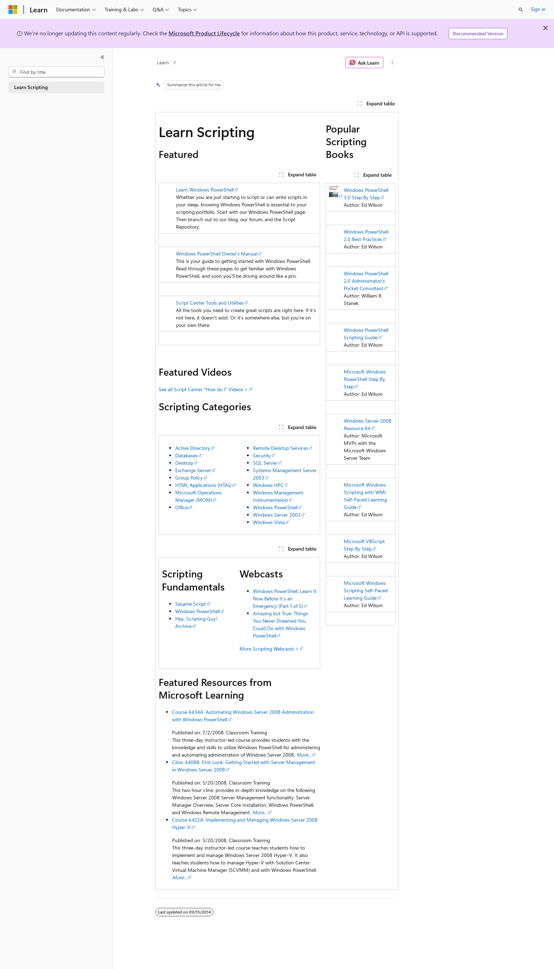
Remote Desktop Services (280, 448)
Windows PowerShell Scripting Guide (366, 334)
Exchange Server (193, 470)
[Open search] (521, 9)
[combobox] (56, 72)
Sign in (538, 9)
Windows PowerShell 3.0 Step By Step (366, 194)
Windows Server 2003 (277, 514)
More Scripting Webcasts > (269, 648)
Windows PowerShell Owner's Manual (216, 253)
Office (181, 507)
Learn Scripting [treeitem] (31, 87)
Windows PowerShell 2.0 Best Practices (366, 235)
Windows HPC (268, 485)
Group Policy (189, 477)
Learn (163, 62)
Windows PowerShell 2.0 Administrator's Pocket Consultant (366, 281)
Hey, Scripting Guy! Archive (196, 622)
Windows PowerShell (275, 507)
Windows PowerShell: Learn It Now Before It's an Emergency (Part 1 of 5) (285, 598)
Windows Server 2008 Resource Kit (367, 424)
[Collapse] (102, 57)
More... (179, 877)
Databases (186, 455)
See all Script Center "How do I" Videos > (203, 389)
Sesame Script (190, 603)
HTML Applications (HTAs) (203, 485)
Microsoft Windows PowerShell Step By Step (365, 379)
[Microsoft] (13, 9)
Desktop (184, 462)
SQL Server (265, 462)
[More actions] (392, 62)
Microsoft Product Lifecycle (204, 33)
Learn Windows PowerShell (205, 189)
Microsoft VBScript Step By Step (364, 545)
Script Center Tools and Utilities (210, 302)
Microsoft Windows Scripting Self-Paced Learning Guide (366, 590)
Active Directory (192, 448)
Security (262, 455)
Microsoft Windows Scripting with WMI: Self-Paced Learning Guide (365, 495)
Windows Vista (269, 522)
